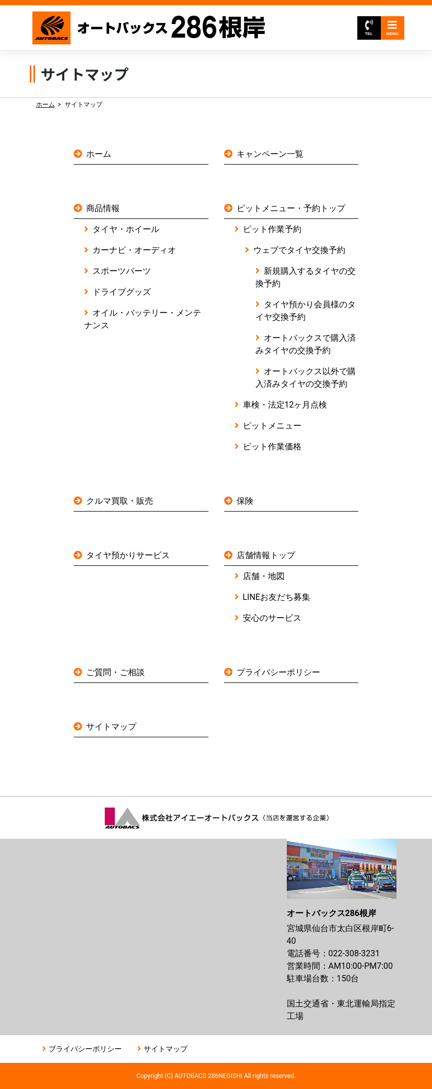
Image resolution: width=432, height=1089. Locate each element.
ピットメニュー (272, 426)
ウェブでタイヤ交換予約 (299, 250)
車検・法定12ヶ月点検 (285, 405)
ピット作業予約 (272, 229)
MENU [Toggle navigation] (392, 28)
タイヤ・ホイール (125, 229)
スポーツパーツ (121, 271)
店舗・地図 (264, 576)
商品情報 (103, 208)
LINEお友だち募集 (276, 597)
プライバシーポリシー (278, 672)
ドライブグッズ (121, 292)
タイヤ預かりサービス (128, 555)
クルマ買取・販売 (119, 501)
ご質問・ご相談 (115, 672)
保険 (245, 501)
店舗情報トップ (266, 555)
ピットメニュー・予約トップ (291, 208)
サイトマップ (111, 727)
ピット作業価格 (272, 446)
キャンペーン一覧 (270, 154)
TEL (368, 28)
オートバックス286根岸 (149, 27)
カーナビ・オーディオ (134, 250)
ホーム (45, 104)
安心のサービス (272, 618)
